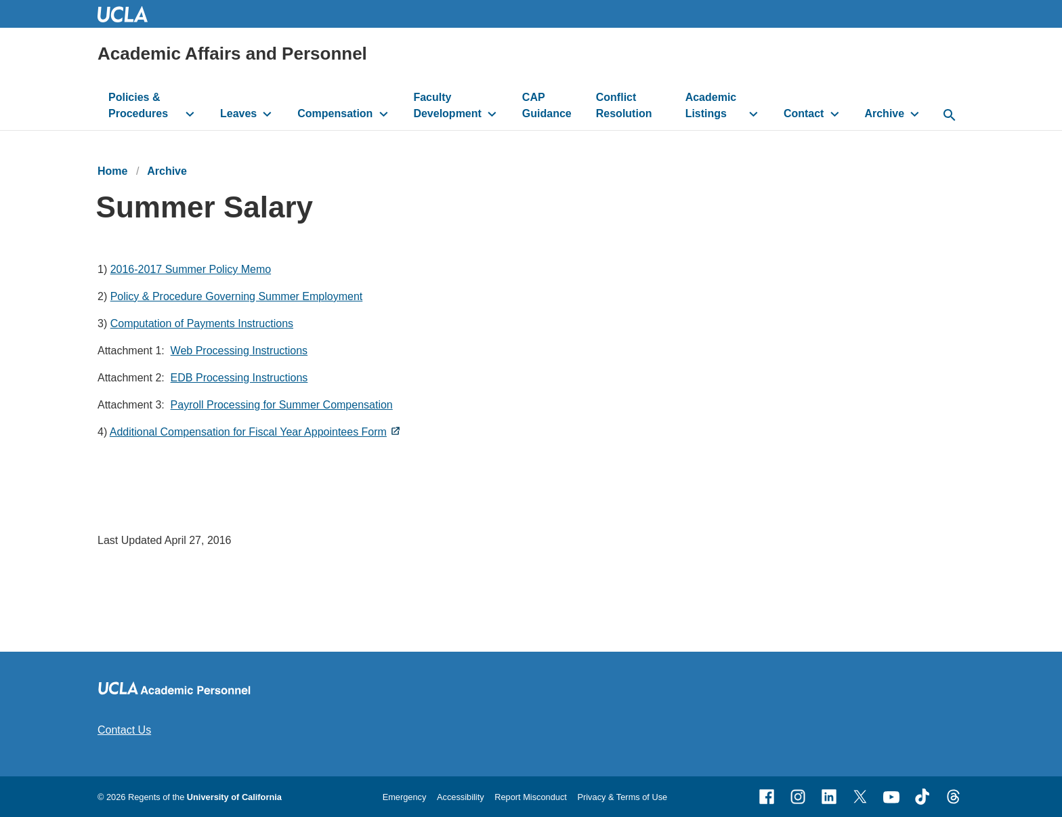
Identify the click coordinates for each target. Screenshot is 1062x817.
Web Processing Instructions (239, 350)
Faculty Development (447, 105)
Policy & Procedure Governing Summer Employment (236, 296)
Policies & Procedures (138, 105)
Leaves (238, 113)
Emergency (405, 797)
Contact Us (124, 730)
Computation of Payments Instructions (201, 323)
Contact (804, 113)
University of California (234, 797)
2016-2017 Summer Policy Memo (190, 269)
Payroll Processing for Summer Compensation (282, 405)
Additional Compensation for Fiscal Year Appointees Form (248, 432)
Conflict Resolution (624, 105)
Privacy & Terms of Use (622, 797)
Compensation (335, 113)
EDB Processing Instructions (239, 377)
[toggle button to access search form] (949, 116)
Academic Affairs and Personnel (232, 53)
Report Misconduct (530, 797)
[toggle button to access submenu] (190, 114)
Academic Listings (711, 105)
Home (112, 171)
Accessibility (460, 797)
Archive (884, 113)
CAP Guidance (547, 105)
